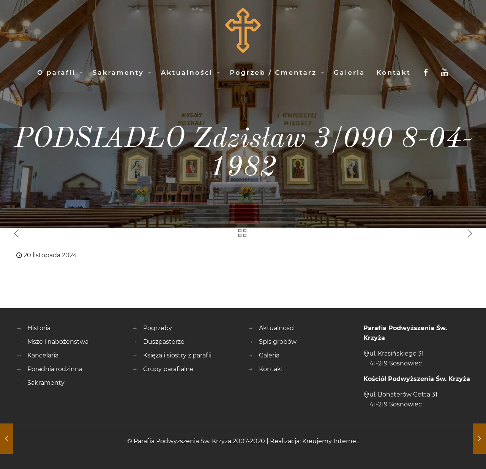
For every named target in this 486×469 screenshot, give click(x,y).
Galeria (269, 355)
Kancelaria (42, 355)
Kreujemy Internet (330, 441)
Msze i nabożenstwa (57, 341)
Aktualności (277, 328)
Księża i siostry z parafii (177, 355)
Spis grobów (278, 341)
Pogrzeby (157, 328)
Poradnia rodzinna (54, 369)
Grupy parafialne (168, 369)
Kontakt (271, 369)
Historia (38, 328)
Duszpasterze (164, 341)
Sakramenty (46, 382)
